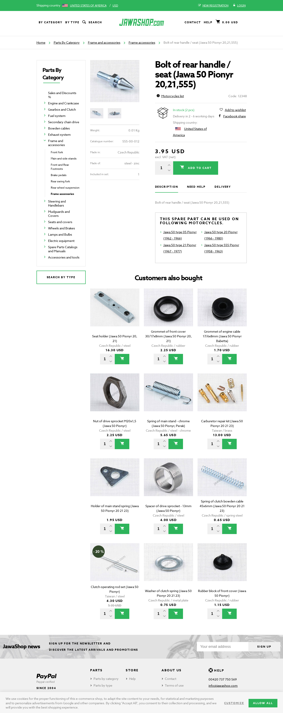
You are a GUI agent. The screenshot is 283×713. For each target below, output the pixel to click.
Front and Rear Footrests (60, 167)
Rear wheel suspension (65, 188)
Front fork (57, 152)
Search (91, 22)
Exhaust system (59, 134)
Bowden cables (59, 128)
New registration (213, 6)
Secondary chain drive (63, 122)
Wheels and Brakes (61, 228)
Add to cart (199, 168)
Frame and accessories (104, 42)
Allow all (263, 703)
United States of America (88, 5)
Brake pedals (58, 175)
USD (115, 5)
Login (239, 6)
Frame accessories (142, 42)
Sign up (264, 646)
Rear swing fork (60, 181)
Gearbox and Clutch (62, 109)
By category (50, 22)
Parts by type (103, 685)
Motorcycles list (170, 96)
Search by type (61, 277)
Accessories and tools (63, 257)
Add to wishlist (235, 110)
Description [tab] (166, 187)
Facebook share (234, 116)
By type (72, 22)
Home (40, 42)
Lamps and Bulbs (60, 234)
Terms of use (174, 685)
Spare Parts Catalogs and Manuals (62, 249)
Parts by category (106, 678)
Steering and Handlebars (57, 203)
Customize (234, 703)
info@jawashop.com (223, 685)
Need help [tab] (196, 187)
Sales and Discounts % (62, 95)
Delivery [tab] (223, 187)
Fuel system (57, 116)
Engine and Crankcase (63, 103)
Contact (193, 22)
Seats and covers (60, 222)
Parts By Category (67, 42)
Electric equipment (61, 241)
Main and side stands (64, 158)
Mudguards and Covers (59, 213)
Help (208, 22)
